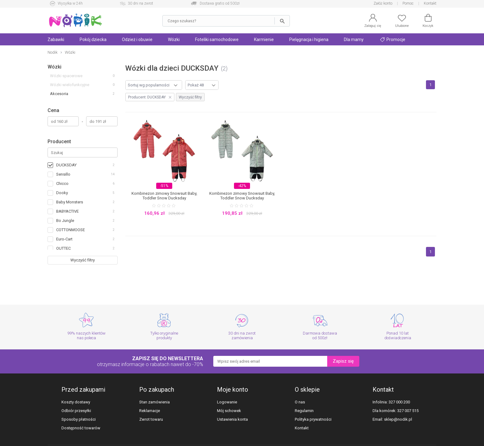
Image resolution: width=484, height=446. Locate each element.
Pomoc (408, 3)
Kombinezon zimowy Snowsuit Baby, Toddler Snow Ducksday (164, 195)
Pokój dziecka (93, 39)
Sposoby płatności (78, 419)
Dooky (62, 192)
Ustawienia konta (232, 419)
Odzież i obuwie (137, 39)
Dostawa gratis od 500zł (220, 3)
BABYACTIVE (67, 211)
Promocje (392, 39)
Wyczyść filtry (82, 260)
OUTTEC (63, 248)
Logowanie (227, 402)
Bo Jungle (65, 220)
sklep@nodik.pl (398, 419)
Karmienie (264, 39)
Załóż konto (382, 3)
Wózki (174, 39)
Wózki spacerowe (66, 75)
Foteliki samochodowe (217, 39)
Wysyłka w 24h (70, 3)
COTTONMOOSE (70, 229)
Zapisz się (343, 361)
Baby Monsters (69, 202)
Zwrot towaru (151, 419)
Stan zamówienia (154, 402)
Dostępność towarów (80, 428)
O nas (300, 402)
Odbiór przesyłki (76, 410)
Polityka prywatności (313, 419)
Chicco (62, 183)
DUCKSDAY (66, 165)
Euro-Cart (64, 239)
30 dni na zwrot (140, 3)
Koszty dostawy (75, 402)
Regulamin (304, 410)
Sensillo (63, 174)
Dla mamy (354, 39)
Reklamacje (149, 410)
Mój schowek (229, 410)
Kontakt (430, 3)
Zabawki (56, 39)
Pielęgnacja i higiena (308, 39)
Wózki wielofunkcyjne (69, 84)
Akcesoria (59, 93)
